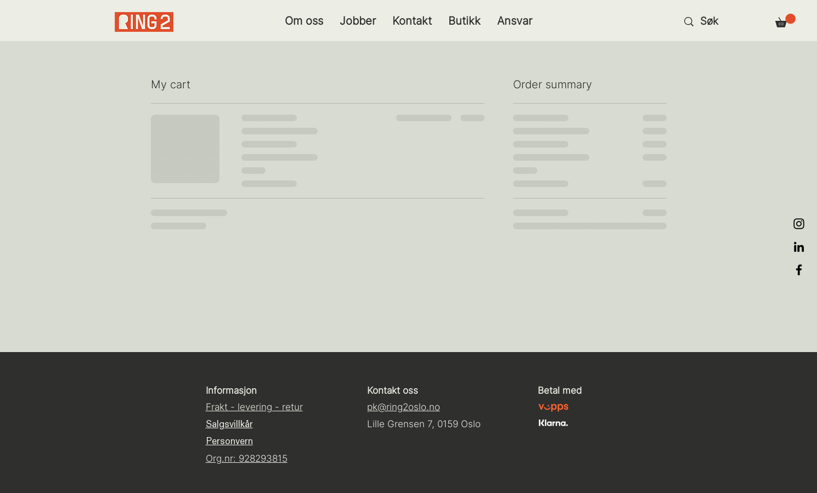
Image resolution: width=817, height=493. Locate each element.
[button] (785, 20)
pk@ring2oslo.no (403, 406)
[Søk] (726, 21)
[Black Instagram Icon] (799, 224)
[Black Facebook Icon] (799, 270)
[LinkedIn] (799, 247)
